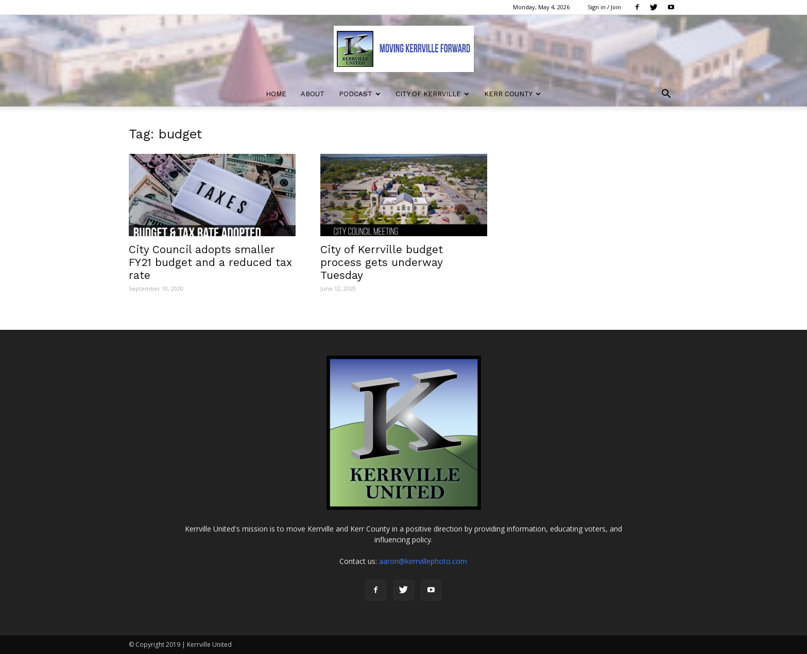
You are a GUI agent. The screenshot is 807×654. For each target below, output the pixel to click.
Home (276, 94)
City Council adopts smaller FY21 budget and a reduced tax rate (210, 262)
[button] (666, 95)
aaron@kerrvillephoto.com (423, 561)
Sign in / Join (604, 7)
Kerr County (512, 94)
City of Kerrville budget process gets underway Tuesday (381, 262)
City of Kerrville (432, 94)
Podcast (360, 94)
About (312, 94)
